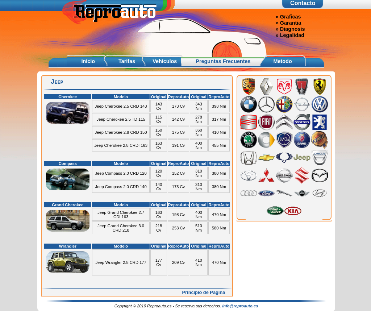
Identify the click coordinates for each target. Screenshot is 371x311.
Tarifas (126, 61)
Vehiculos (165, 61)
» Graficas (288, 17)
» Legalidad (290, 35)
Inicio (88, 61)
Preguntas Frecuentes (223, 61)
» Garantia (288, 23)
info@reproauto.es (240, 306)
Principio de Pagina (203, 292)
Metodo (283, 61)
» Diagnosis (290, 29)
